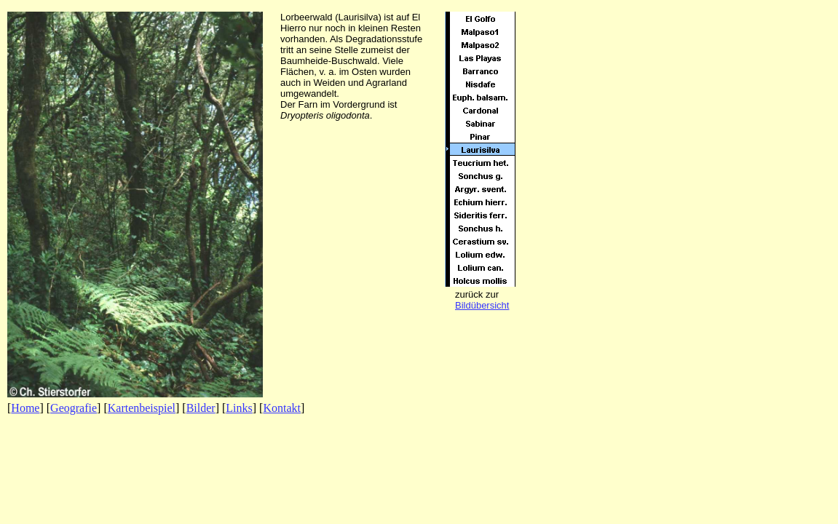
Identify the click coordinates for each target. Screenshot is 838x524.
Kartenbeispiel (141, 408)
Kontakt (282, 408)
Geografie (73, 408)
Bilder (201, 408)
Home (25, 408)
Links (239, 408)
